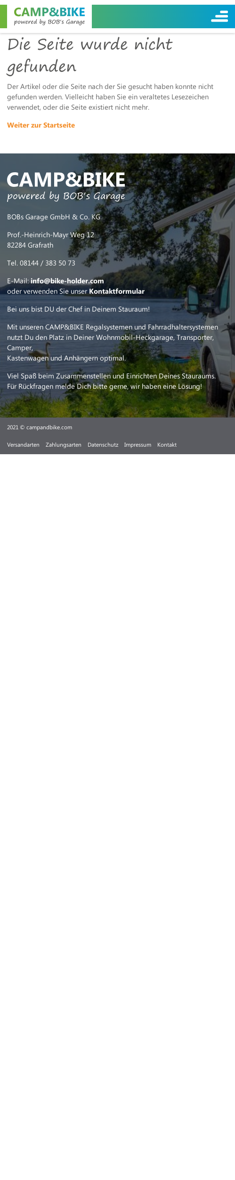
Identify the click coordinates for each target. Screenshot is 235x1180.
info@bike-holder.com (67, 280)
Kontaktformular (117, 291)
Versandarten (23, 444)
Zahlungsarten (63, 444)
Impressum (137, 444)
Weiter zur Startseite (41, 124)
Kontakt (167, 444)
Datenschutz (103, 444)
